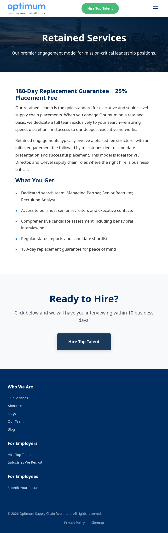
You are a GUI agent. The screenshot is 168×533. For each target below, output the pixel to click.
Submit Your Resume (24, 487)
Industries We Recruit (25, 462)
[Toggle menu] (155, 8)
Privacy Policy (74, 522)
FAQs (12, 413)
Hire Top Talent (100, 8)
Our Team (15, 421)
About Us (15, 406)
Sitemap (97, 522)
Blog (11, 429)
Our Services (18, 398)
